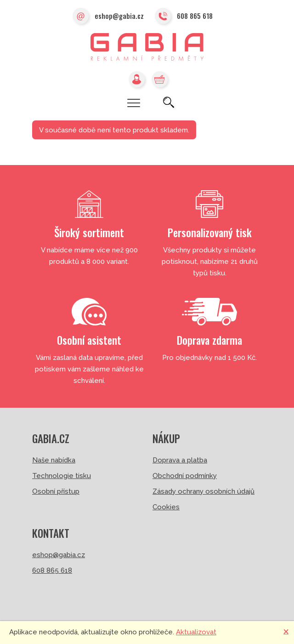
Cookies (166, 507)
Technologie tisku (61, 476)
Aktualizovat (196, 632)
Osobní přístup (55, 491)
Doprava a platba (180, 460)
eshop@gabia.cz (108, 16)
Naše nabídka (53, 460)
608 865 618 (184, 16)
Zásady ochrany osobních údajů (203, 491)
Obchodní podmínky (185, 476)
